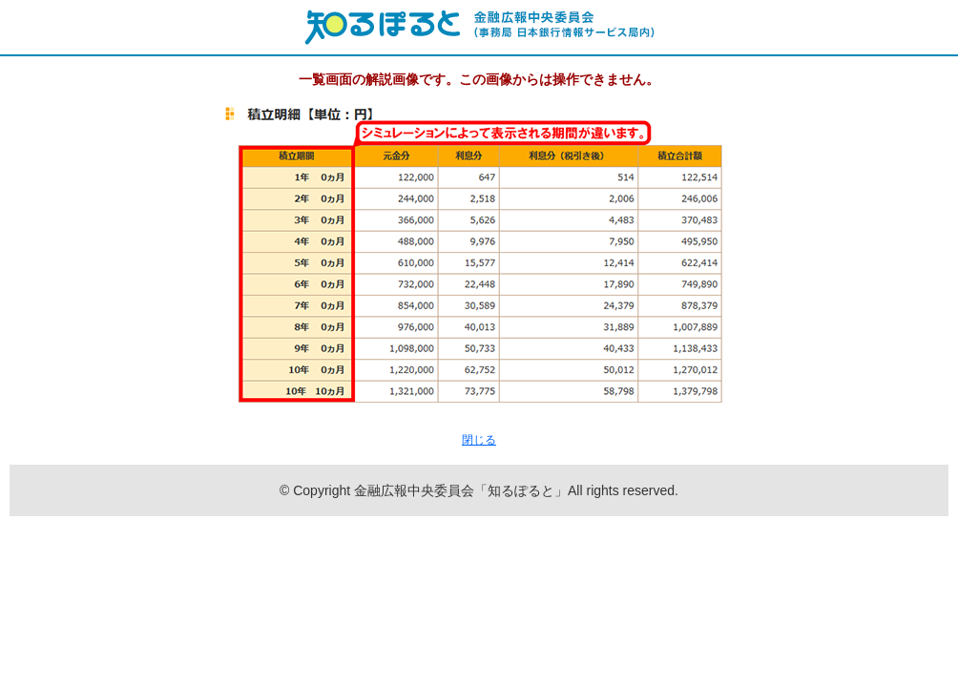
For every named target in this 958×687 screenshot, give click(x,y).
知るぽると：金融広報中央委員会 (479, 27)
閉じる (479, 440)
